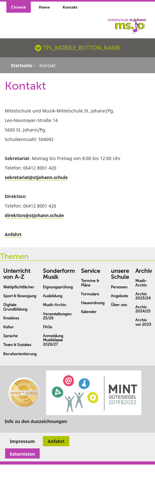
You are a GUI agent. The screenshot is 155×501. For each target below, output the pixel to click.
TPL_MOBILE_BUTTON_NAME (78, 47)
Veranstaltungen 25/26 (57, 316)
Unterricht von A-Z (16, 274)
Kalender (89, 312)
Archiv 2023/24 (143, 296)
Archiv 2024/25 (143, 309)
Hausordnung (92, 303)
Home (44, 7)
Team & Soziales (17, 345)
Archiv (143, 270)
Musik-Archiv (54, 305)
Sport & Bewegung (19, 296)
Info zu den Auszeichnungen (36, 421)
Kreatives (11, 318)
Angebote (119, 296)
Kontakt (70, 7)
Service (90, 270)
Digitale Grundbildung (15, 307)
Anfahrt (13, 234)
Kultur (8, 327)
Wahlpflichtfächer (18, 287)
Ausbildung (52, 296)
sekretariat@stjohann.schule (36, 177)
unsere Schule (120, 274)
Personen (119, 287)
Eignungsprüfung (58, 287)
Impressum (22, 441)
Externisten (22, 454)
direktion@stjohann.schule (34, 215)
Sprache (10, 336)
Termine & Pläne (90, 283)
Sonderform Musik (59, 274)
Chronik (18, 7)
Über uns (119, 305)
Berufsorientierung (20, 354)
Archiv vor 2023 (143, 322)
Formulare (90, 294)
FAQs (47, 327)
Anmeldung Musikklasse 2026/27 (53, 340)
